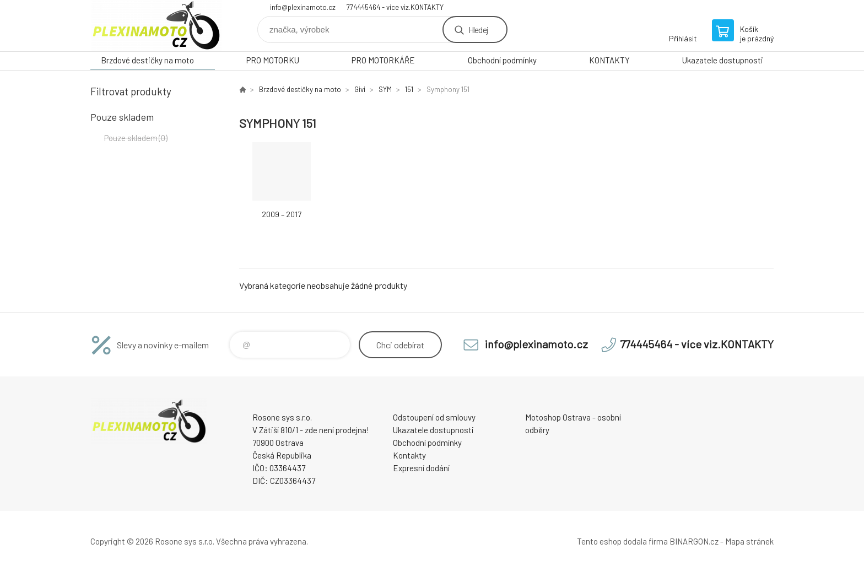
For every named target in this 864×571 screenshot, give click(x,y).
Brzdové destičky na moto (147, 60)
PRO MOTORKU (272, 60)
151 (409, 89)
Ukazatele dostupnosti (722, 60)
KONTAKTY (609, 60)
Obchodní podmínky (502, 60)
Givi (359, 89)
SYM (385, 89)
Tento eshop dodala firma (622, 541)
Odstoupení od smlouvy (434, 417)
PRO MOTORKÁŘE (383, 60)
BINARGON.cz (694, 541)
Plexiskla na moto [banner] (156, 25)
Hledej (478, 29)
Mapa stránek (749, 541)
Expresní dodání (421, 468)
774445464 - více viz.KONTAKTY (395, 7)
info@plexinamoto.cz (303, 7)
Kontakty (409, 455)
